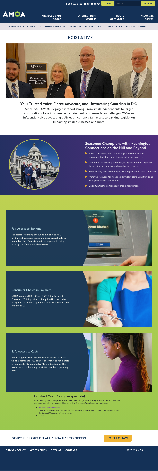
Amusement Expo (55, 26)
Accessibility (38, 450)
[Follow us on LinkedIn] (91, 3)
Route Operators (117, 17)
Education (34, 26)
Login (108, 3)
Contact (144, 26)
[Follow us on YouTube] (98, 3)
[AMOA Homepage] (14, 14)
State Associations (82, 26)
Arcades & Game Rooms (51, 17)
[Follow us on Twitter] (95, 3)
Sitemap (56, 450)
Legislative (105, 26)
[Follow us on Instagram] (88, 3)
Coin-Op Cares (125, 26)
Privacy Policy (16, 450)
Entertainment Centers (87, 17)
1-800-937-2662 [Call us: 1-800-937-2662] (74, 3)
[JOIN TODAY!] (118, 438)
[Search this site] (128, 3)
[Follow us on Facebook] (85, 3)
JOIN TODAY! (117, 438)
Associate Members (147, 17)
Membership (16, 26)
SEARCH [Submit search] (148, 3)
